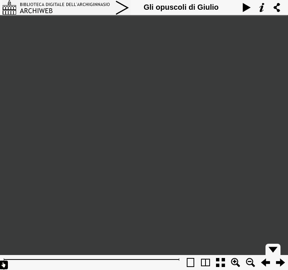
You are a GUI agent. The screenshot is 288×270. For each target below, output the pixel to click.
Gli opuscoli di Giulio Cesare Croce (181, 14)
